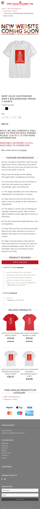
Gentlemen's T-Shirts (10, 11)
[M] (7, 117)
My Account (6, 430)
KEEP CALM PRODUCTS (14, 8)
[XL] (15, 117)
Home (4, 8)
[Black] (6, 108)
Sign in (4, 433)
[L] (10, 117)
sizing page (19, 167)
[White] (3, 108)
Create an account (17, 433)
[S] (3, 117)
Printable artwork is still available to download (16, 144)
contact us (16, 135)
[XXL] (19, 117)
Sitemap (4, 458)
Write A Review (20, 262)
